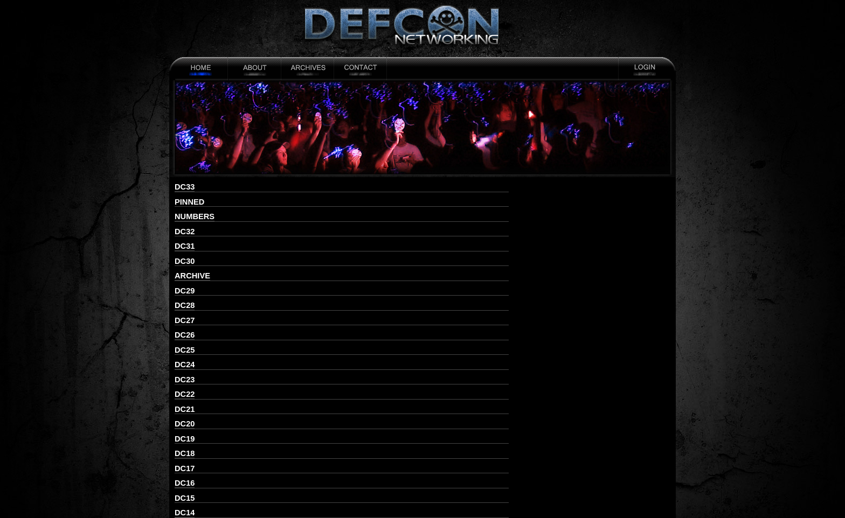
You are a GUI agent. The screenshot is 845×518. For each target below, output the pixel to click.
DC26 (185, 335)
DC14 (185, 512)
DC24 (185, 364)
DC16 (185, 483)
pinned (189, 202)
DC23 (185, 379)
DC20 (185, 423)
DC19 (185, 439)
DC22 (185, 394)
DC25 (185, 350)
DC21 (185, 409)
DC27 (185, 320)
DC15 (185, 498)
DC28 (185, 305)
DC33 (185, 187)
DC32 (185, 231)
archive (192, 275)
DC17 (185, 468)
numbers (194, 216)
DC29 (185, 290)
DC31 (185, 246)
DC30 (185, 261)
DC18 (185, 453)
